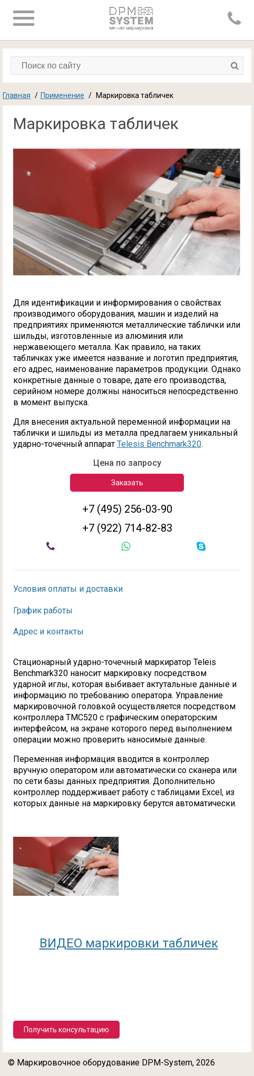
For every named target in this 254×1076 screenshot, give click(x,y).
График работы (43, 610)
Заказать (127, 482)
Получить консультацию (66, 1029)
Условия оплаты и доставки (68, 589)
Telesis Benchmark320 (159, 444)
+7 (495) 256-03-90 (127, 509)
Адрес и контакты (48, 632)
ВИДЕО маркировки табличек (129, 943)
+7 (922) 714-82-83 (127, 528)
